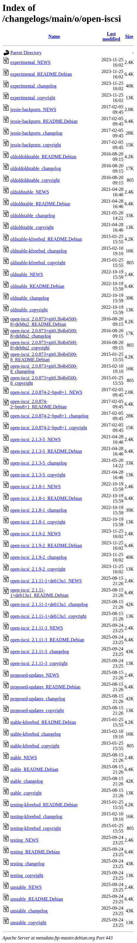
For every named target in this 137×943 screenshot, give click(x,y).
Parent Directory (25, 52)
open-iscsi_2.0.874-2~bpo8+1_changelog (49, 415)
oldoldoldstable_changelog (35, 168)
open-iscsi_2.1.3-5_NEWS (35, 439)
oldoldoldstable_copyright (35, 180)
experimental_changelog (33, 85)
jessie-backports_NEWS (33, 109)
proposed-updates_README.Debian (45, 686)
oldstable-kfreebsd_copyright (38, 262)
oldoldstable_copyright (32, 227)
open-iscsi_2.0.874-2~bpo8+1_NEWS (46, 392)
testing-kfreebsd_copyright (35, 828)
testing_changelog (27, 863)
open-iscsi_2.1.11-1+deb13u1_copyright (48, 616)
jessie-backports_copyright (35, 144)
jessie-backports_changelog (36, 133)
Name (54, 36)
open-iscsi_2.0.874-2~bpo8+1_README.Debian (38, 404)
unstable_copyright (28, 922)
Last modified (111, 36)
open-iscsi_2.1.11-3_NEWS (36, 627)
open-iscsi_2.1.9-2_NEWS (35, 533)
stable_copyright (26, 792)
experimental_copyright (32, 97)
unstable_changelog (29, 910)
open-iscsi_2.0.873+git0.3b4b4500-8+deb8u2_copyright (43, 345)
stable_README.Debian (34, 769)
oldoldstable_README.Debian (40, 203)
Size (129, 36)
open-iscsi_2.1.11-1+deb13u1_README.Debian (39, 592)
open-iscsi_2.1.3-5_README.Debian (46, 451)
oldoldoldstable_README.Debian (43, 156)
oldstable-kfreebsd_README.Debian (46, 239)
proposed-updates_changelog (37, 698)
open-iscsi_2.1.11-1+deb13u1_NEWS (46, 580)
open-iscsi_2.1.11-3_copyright (39, 663)
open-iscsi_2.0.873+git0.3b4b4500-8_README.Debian (43, 357)
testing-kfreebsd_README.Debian (44, 804)
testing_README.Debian (35, 851)
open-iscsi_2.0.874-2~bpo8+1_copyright (48, 427)
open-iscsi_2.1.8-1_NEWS (35, 486)
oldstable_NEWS (26, 274)
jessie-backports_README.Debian (44, 121)
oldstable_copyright (29, 309)
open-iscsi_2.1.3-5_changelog (38, 462)
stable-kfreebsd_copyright (34, 745)
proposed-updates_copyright (37, 710)
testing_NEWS (24, 840)
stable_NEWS (23, 757)
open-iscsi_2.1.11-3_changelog (39, 651)
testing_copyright (26, 875)
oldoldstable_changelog (32, 215)
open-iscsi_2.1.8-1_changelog (38, 510)
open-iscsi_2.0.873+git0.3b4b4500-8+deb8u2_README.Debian (43, 321)
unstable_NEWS (26, 887)
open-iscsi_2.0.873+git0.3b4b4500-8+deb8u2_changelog (43, 333)
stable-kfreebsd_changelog (35, 733)
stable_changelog (26, 781)
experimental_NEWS (30, 62)
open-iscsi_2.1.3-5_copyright (38, 474)
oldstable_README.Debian (37, 286)
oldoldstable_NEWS (29, 191)
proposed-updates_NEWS (34, 675)
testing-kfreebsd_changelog (36, 816)
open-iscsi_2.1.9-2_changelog (38, 557)
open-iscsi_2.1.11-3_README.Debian (47, 639)
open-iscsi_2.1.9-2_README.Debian (46, 545)
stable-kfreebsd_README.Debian (43, 722)
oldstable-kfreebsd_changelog (38, 250)
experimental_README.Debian (41, 74)
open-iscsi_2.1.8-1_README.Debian (46, 498)
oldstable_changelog (29, 297)
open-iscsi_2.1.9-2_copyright (38, 569)
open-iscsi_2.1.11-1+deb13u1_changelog (49, 604)
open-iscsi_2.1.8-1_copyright (38, 521)
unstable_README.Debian (36, 898)
